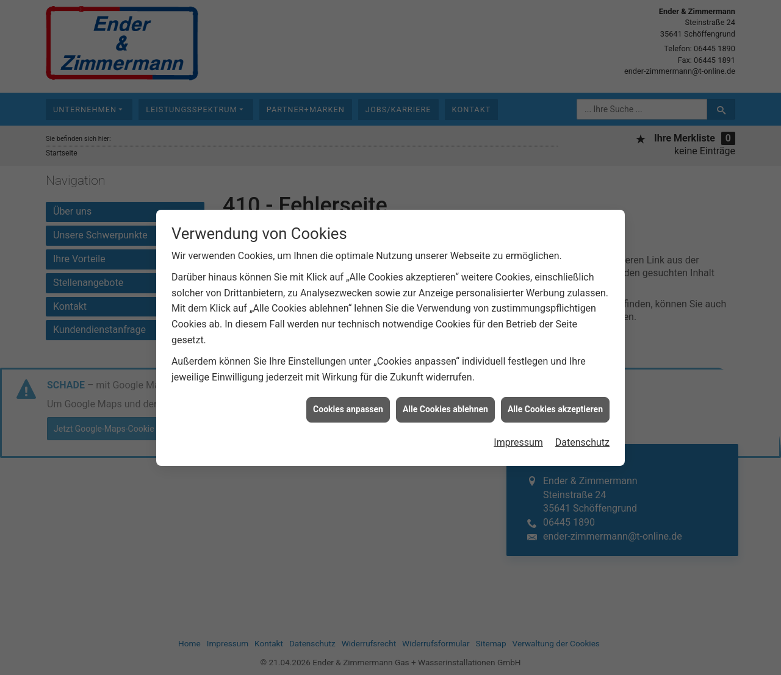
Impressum (518, 438)
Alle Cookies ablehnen (445, 405)
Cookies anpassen (348, 405)
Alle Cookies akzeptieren (555, 405)
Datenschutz (582, 438)
